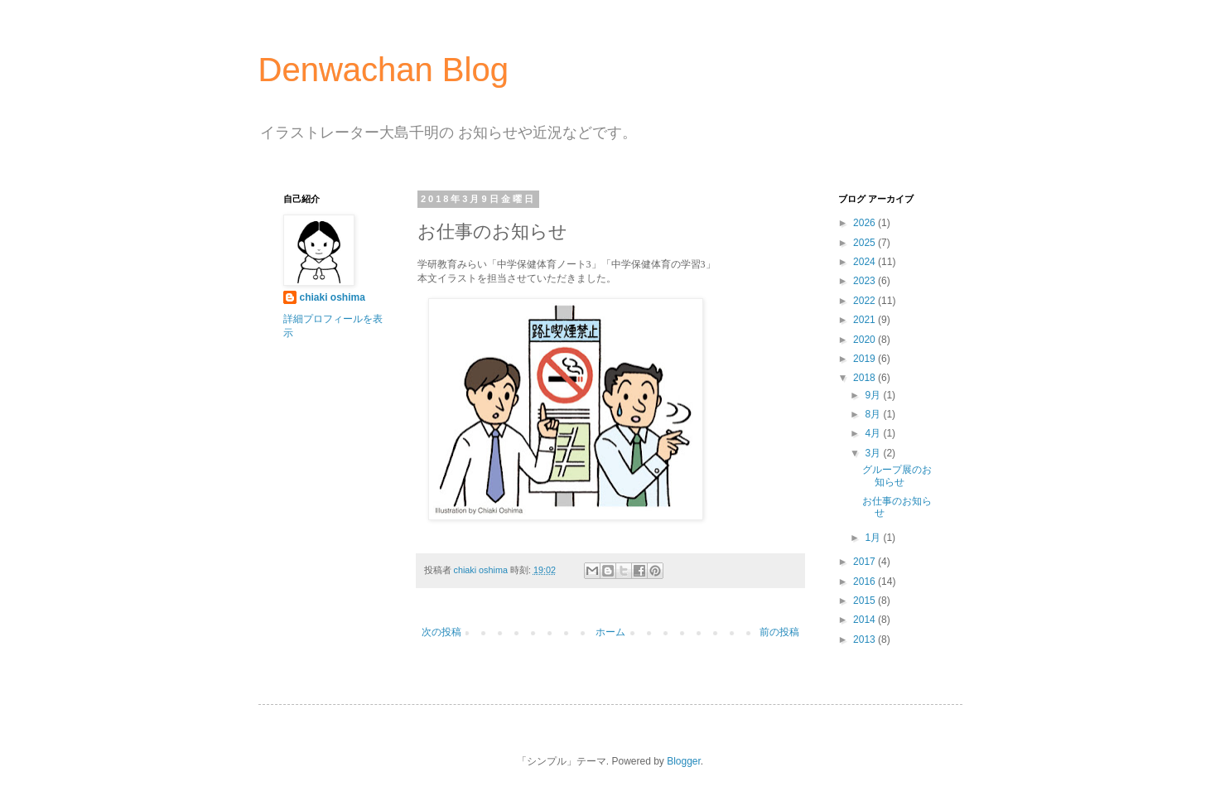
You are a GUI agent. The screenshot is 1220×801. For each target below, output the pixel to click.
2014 (865, 619)
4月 (874, 433)
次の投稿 (441, 632)
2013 (865, 639)
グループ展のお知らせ (897, 475)
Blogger (684, 761)
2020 (865, 339)
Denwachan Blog (383, 69)
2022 (865, 300)
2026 (865, 223)
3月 (874, 453)
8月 (874, 414)
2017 (865, 561)
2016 (865, 581)
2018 (865, 378)
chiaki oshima (332, 297)
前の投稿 (779, 632)
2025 (865, 243)
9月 (874, 395)
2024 (865, 262)
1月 (874, 537)
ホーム (610, 632)
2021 (865, 320)
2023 (865, 281)
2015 (865, 600)
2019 (865, 358)
